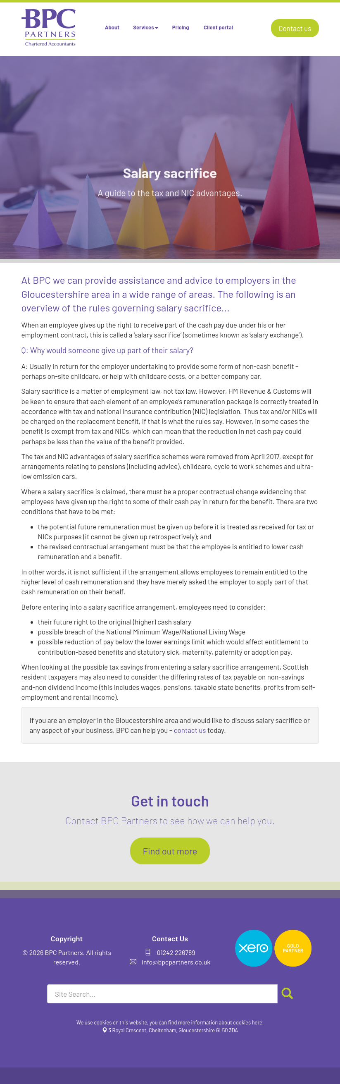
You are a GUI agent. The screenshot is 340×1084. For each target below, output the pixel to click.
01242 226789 (176, 952)
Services (145, 27)
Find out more (170, 850)
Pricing (180, 27)
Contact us (294, 28)
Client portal (218, 27)
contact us (190, 730)
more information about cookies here (220, 1022)
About (112, 27)
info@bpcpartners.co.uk (176, 962)
